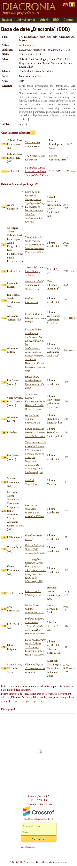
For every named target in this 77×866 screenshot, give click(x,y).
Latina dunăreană (35, 432)
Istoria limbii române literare (34, 382)
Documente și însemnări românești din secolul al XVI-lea (34, 510)
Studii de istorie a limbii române (34, 244)
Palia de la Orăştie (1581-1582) (35, 549)
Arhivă (44, 20)
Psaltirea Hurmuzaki (31, 300)
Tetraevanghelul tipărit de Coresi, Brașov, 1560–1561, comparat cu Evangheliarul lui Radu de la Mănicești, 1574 (35, 570)
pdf (74, 171)
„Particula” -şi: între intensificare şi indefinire (35, 271)
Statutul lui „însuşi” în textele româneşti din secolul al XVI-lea (36, 171)
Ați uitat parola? (28, 846)
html (72, 317)
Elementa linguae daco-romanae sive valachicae (35, 668)
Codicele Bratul (35, 317)
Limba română (33, 593)
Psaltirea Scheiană (35, 626)
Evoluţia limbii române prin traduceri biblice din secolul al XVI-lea (35, 350)
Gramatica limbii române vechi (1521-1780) (34, 284)
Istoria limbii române (32, 418)
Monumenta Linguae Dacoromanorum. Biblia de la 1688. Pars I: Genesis (35, 401)
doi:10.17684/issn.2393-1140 (38, 819)
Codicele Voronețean (31, 482)
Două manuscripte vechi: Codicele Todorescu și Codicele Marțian (35, 647)
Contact (68, 20)
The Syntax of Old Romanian (35, 157)
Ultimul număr (26, 20)
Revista (7, 20)
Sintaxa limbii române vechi (32, 144)
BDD (56, 20)
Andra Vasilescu (27, 45)
